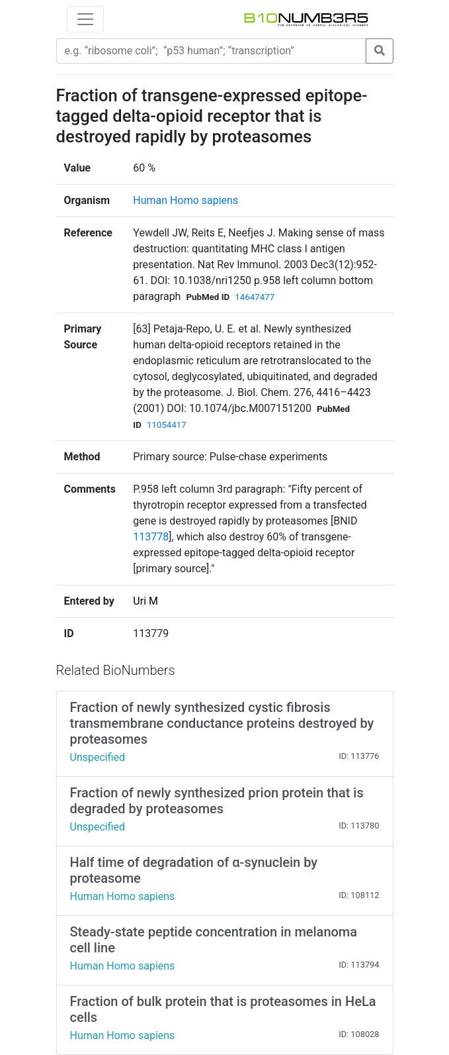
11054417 (166, 425)
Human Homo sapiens (185, 200)
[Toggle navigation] (85, 19)
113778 (151, 536)
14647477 (254, 297)
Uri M (145, 601)
